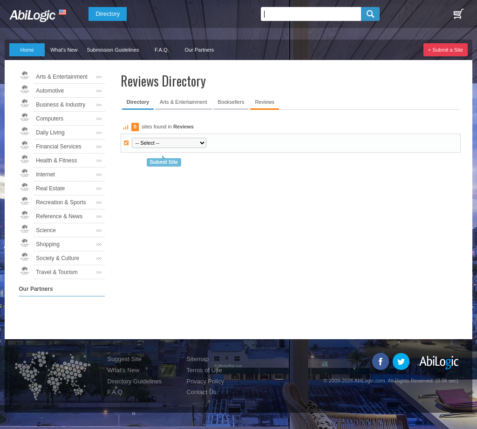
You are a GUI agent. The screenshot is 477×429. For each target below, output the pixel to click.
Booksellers (231, 102)
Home (27, 50)
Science (46, 230)
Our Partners (199, 50)
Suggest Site (124, 358)
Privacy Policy (205, 381)
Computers (49, 118)
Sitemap (197, 358)
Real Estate (50, 188)
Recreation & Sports (61, 202)
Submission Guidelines (113, 50)
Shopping (48, 244)
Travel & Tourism (56, 272)
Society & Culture (57, 258)
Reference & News (59, 216)
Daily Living (50, 132)
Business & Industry (60, 104)
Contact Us (201, 392)
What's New (63, 50)
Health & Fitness (56, 160)
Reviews (264, 102)
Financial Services (58, 146)
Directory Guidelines (134, 381)
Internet (45, 174)
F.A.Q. (162, 50)
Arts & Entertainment (62, 77)
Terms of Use (204, 370)
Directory (107, 13)
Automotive (50, 90)
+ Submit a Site (445, 50)
